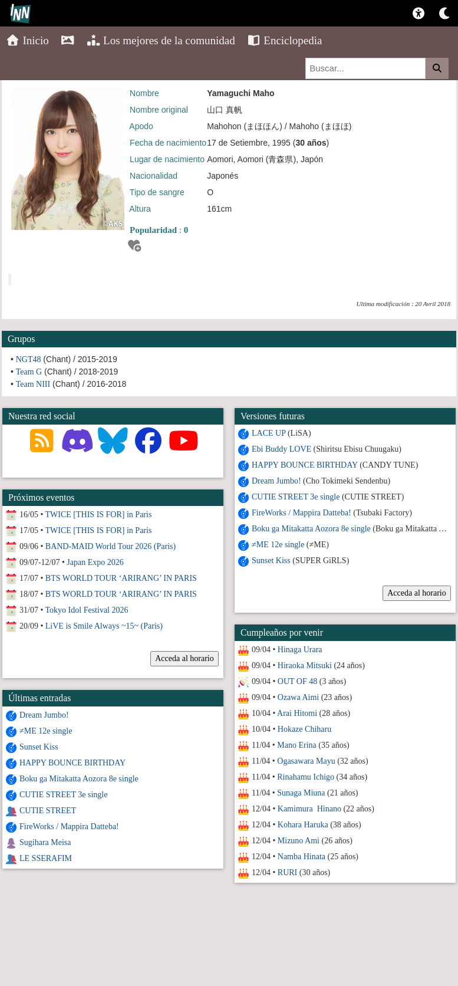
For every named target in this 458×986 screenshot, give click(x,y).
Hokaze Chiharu (304, 729)
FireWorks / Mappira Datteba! (301, 512)
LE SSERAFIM (45, 858)
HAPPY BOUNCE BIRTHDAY (304, 465)
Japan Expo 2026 (95, 562)
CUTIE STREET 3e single (295, 496)
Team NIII (33, 384)
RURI (286, 872)
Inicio (27, 40)
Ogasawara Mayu (306, 761)
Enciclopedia (284, 40)
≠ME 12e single (277, 544)
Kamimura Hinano (309, 808)
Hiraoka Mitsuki (304, 665)
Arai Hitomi (296, 713)
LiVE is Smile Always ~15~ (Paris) (104, 626)
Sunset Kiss (270, 560)
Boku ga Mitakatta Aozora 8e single (310, 528)
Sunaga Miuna (301, 792)
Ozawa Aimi (297, 697)
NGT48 (28, 359)
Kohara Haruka (302, 824)
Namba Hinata (301, 856)
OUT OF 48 (297, 681)
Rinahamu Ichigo (305, 777)
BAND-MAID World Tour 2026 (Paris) (110, 546)
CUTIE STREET (47, 810)
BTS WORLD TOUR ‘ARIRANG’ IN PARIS (121, 578)
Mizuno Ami (298, 840)
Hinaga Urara (299, 649)
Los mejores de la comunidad (161, 40)
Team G (29, 371)
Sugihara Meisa (45, 842)
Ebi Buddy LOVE (281, 449)
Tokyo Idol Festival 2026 (86, 610)
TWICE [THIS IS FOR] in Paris (98, 514)
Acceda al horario (416, 593)
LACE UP (268, 433)
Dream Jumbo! (276, 480)
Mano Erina (296, 745)
